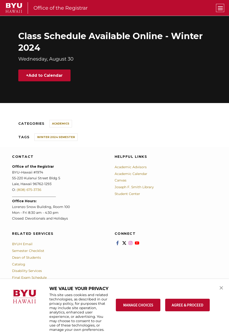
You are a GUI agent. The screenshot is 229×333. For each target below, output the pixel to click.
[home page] (14, 8)
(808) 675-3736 (29, 189)
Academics (60, 123)
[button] (221, 287)
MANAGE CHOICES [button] (138, 305)
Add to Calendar (46, 75)
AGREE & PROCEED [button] (187, 305)
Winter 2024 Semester (56, 137)
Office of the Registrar (61, 8)
